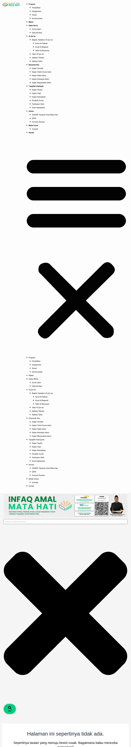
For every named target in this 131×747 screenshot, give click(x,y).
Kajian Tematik (37, 68)
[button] (76, 246)
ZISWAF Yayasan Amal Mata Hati (45, 115)
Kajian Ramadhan (39, 97)
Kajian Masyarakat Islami (41, 83)
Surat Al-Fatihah (41, 43)
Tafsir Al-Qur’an (38, 54)
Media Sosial (33, 125)
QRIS (34, 118)
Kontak (31, 133)
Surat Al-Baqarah (41, 47)
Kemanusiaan (37, 18)
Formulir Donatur (38, 122)
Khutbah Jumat (38, 100)
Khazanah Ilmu (34, 65)
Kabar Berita (33, 26)
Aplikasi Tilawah (38, 58)
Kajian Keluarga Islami (40, 79)
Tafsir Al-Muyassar (42, 50)
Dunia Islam (36, 29)
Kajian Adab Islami (39, 75)
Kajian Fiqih (36, 93)
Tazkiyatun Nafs (38, 104)
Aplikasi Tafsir (37, 61)
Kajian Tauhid (37, 90)
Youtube (35, 129)
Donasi (31, 111)
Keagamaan (36, 11)
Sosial (34, 15)
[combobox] (65, 521)
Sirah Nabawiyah (38, 108)
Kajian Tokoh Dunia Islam (41, 72)
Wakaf (31, 22)
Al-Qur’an (32, 36)
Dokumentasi (37, 33)
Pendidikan (36, 8)
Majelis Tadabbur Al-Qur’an (42, 40)
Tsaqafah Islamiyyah (36, 86)
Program (32, 4)
